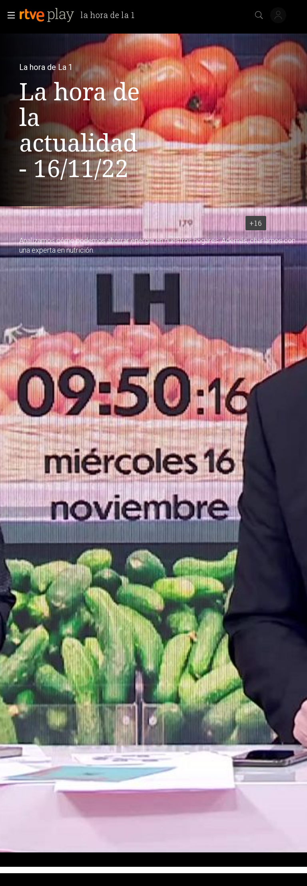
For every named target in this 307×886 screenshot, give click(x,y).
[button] (9, 15)
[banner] (80, 15)
